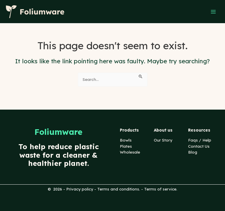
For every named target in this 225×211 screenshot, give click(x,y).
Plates (126, 146)
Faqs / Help (199, 139)
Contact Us (198, 146)
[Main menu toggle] (213, 11)
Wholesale (130, 151)
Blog (192, 151)
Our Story (163, 139)
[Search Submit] (141, 76)
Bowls (126, 139)
